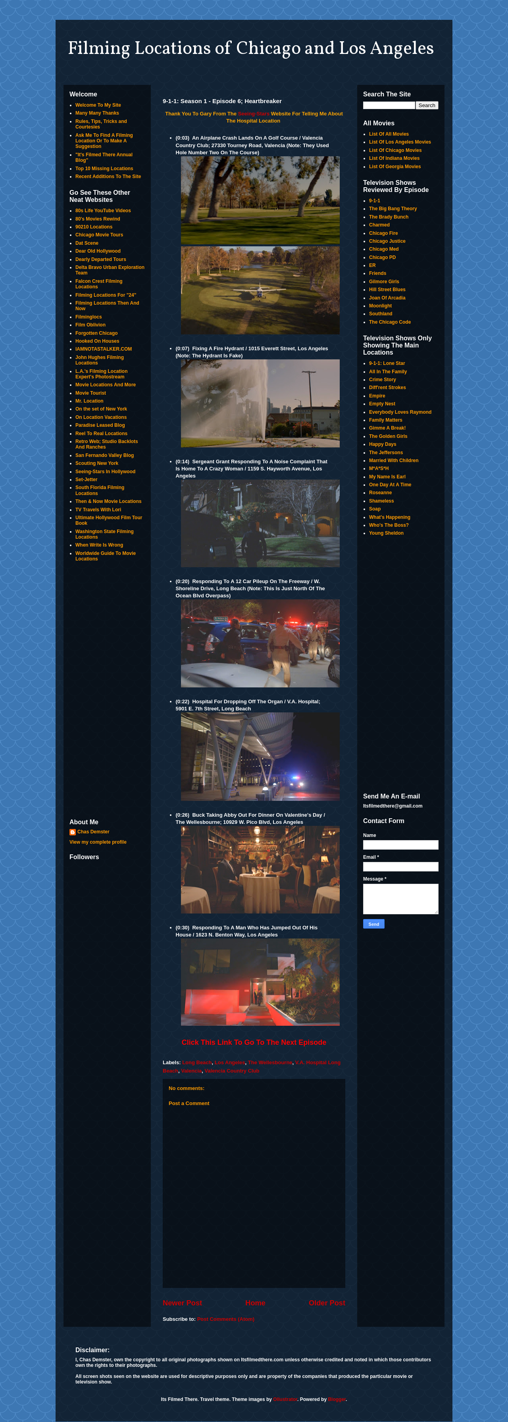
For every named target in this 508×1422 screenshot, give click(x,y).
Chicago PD (382, 257)
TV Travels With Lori (98, 509)
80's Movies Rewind (97, 219)
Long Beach (197, 1062)
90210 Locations (93, 227)
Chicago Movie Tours (99, 235)
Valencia (191, 1071)
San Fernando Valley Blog (104, 455)
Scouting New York (96, 463)
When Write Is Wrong (99, 545)
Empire (377, 396)
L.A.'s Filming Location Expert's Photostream (101, 374)
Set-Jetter (86, 479)
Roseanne (380, 492)
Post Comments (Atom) (225, 1319)
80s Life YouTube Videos (103, 210)
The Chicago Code (390, 322)
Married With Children (394, 460)
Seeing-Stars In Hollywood (105, 471)
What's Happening (389, 517)
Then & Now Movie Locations (108, 501)
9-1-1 (374, 200)
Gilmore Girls (384, 281)
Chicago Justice (387, 241)
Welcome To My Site (98, 105)
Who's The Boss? (389, 525)
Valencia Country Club (232, 1071)
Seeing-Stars (253, 114)
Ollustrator (285, 1399)
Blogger (337, 1399)
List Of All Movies (389, 134)
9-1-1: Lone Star (387, 363)
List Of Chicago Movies (395, 150)
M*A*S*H (379, 468)
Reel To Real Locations (101, 433)
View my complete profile (98, 842)
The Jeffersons (386, 452)
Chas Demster (93, 832)
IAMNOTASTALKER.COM (103, 349)
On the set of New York (101, 409)
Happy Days (382, 444)
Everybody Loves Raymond (400, 412)
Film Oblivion (90, 325)
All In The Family (388, 371)
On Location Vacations (101, 417)
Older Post (327, 1303)
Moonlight (380, 306)
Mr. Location (89, 401)
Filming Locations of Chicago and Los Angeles (250, 49)
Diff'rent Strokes (387, 387)
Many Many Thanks (97, 113)
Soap (375, 509)
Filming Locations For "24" (105, 295)
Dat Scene (86, 243)
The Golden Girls (388, 436)
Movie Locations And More (105, 385)
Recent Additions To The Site (108, 176)
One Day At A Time (390, 484)
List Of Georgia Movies (395, 166)
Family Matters (385, 420)
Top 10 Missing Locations (104, 168)
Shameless (381, 501)
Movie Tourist (90, 393)
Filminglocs (88, 317)
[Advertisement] (107, 691)
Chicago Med (384, 249)
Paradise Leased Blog (100, 425)
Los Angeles (230, 1062)
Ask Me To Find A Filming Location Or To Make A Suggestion (104, 141)
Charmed (379, 225)
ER (372, 265)
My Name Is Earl (387, 477)
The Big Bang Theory (393, 208)
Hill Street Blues (387, 289)
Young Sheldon (386, 533)
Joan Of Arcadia (387, 298)
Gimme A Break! (387, 428)
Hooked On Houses (97, 341)
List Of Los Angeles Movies (400, 142)
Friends (377, 273)
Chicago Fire (383, 233)
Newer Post (182, 1303)
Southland (381, 314)
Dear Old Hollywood (98, 251)
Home (255, 1303)
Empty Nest (382, 404)
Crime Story (382, 379)
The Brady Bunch (388, 217)
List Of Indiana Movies (394, 158)
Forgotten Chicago (96, 333)
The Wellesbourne (270, 1062)
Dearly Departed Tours (100, 259)
